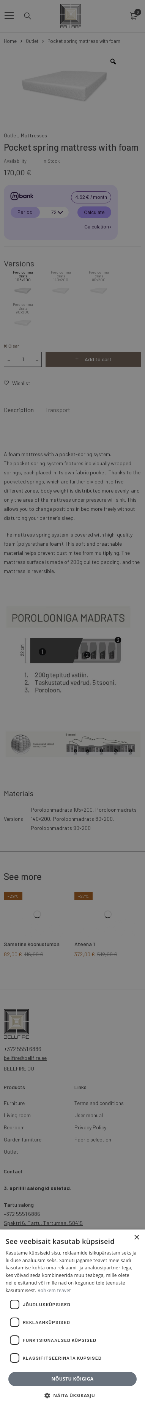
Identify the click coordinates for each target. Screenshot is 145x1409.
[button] (72, 1395)
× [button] (136, 1238)
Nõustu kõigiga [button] (73, 1379)
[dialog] (72, 704)
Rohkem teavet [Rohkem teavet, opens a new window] (54, 1290)
